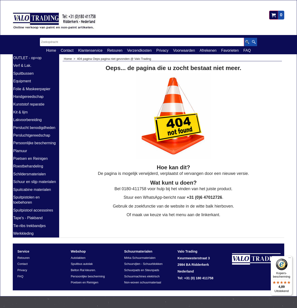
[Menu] (289, 259)
